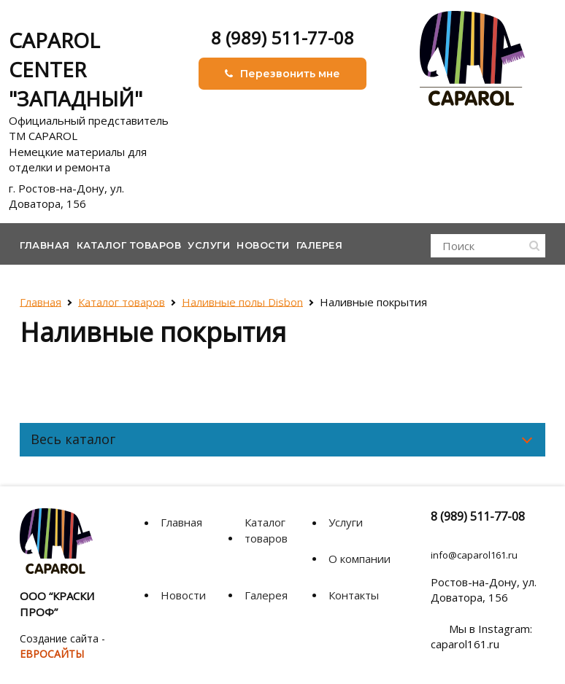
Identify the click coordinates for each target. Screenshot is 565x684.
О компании (359, 558)
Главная (45, 245)
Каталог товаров (129, 245)
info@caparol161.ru (474, 554)
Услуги (209, 245)
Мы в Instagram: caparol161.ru (481, 636)
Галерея (319, 245)
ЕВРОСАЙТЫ (52, 654)
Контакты (353, 595)
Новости (263, 245)
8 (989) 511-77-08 (282, 38)
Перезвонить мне (282, 73)
